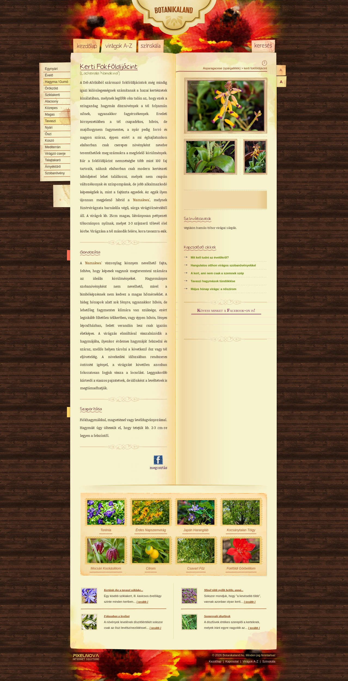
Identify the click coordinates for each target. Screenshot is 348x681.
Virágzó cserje (55, 154)
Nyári (49, 127)
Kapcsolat (232, 661)
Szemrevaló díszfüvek (217, 616)
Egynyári (51, 69)
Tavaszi (50, 121)
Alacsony (51, 101)
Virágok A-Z (119, 45)
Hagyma (56, 82)
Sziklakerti (52, 95)
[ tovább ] (142, 601)
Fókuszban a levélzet (117, 616)
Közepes (51, 108)
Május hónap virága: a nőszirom (213, 289)
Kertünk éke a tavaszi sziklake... (123, 590)
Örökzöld (51, 88)
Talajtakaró (53, 160)
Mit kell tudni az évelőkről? (210, 257)
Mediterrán (52, 147)
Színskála (150, 45)
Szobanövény (55, 173)
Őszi (48, 134)
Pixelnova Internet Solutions (85, 657)
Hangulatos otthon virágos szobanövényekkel (223, 265)
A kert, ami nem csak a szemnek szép (217, 273)
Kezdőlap (87, 45)
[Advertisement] (112, 463)
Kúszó (49, 140)
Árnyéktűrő (53, 167)
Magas (50, 114)
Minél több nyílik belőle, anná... (223, 590)
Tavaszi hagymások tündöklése (213, 281)
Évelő (49, 75)
